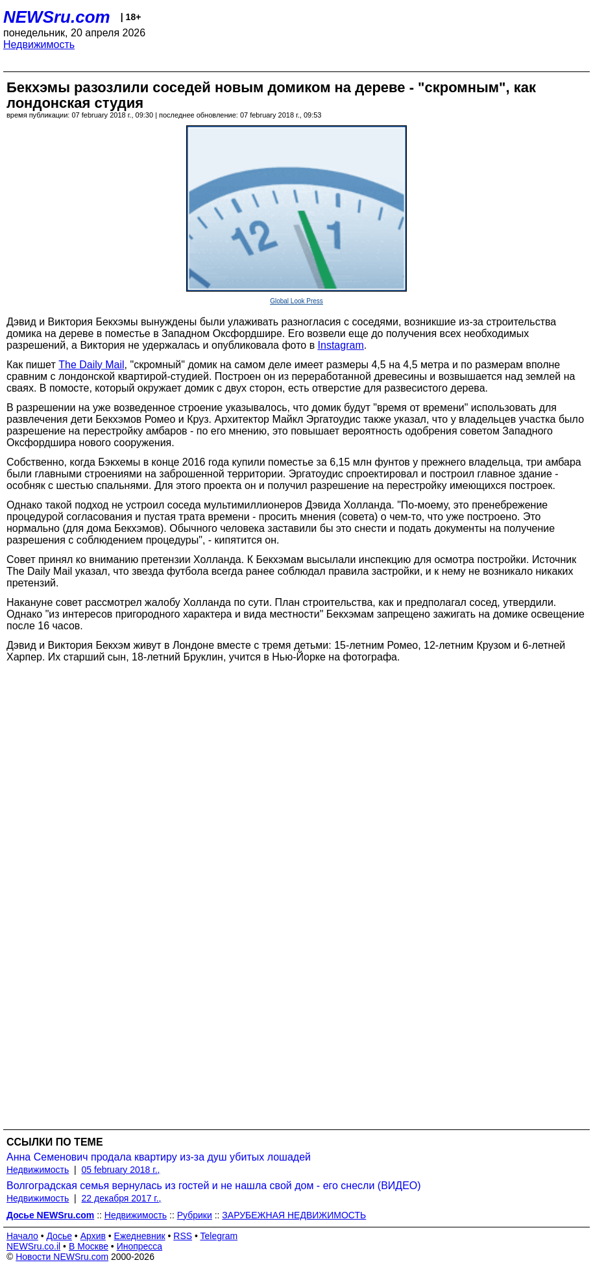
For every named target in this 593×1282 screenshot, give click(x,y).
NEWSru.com (56, 17)
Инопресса (140, 1246)
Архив (93, 1236)
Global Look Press (296, 301)
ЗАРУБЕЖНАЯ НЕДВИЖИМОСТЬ (294, 1215)
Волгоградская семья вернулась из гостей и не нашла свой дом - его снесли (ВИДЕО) (213, 1185)
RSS (182, 1236)
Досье (59, 1236)
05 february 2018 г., (121, 1169)
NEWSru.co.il (33, 1246)
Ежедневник (139, 1236)
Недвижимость (39, 44)
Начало (22, 1236)
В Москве (88, 1246)
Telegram (219, 1236)
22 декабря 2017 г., (122, 1198)
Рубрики (194, 1215)
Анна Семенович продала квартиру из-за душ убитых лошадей (158, 1157)
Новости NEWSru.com (62, 1256)
